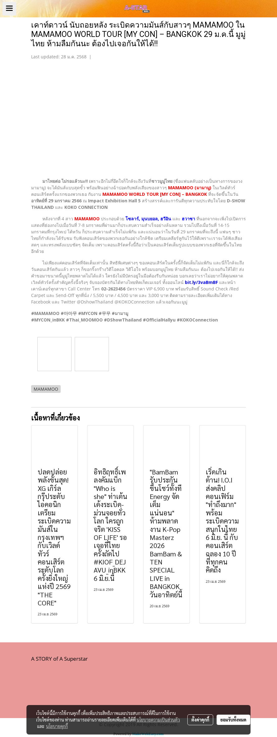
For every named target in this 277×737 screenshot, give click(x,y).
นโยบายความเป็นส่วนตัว (158, 719)
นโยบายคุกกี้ (57, 726)
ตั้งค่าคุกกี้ (200, 719)
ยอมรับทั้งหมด (233, 719)
